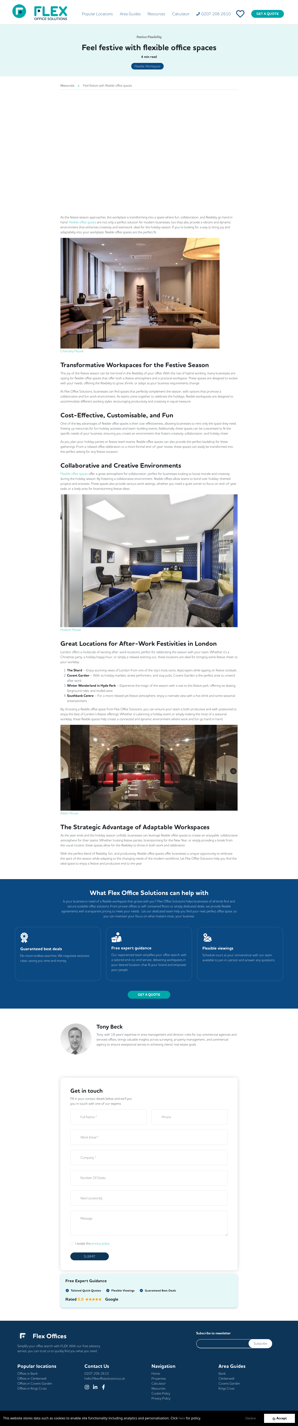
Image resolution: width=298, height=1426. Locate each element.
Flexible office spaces (82, 222)
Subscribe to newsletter (213, 1333)
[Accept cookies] (279, 1418)
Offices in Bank (27, 1373)
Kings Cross (226, 1388)
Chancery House (71, 351)
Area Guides (130, 13)
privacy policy (100, 1243)
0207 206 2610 (96, 1373)
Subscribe (260, 1343)
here (182, 1418)
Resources (156, 13)
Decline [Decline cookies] (250, 1418)
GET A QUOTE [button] (149, 994)
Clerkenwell (226, 1378)
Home (155, 1373)
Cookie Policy (160, 1393)
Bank (222, 1373)
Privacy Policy (160, 1398)
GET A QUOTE (267, 14)
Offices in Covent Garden (34, 1383)
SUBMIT (89, 1256)
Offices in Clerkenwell (31, 1378)
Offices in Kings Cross (32, 1388)
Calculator (181, 13)
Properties (158, 1378)
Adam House (69, 813)
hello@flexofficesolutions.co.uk (104, 1378)
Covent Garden (229, 1383)
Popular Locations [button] (97, 13)
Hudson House (70, 630)
